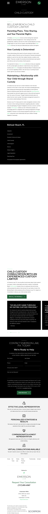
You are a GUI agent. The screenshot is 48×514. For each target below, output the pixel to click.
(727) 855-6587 (24, 485)
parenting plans (16, 38)
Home (8, 459)
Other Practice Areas (23, 461)
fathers (15, 68)
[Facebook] (24, 473)
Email (26, 363)
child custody (22, 64)
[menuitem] (24, 130)
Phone (8, 363)
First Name (9, 358)
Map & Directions (24, 499)
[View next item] (19, 332)
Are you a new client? (12, 367)
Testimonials (32, 459)
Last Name (27, 358)
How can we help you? (12, 372)
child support (14, 107)
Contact (39, 459)
